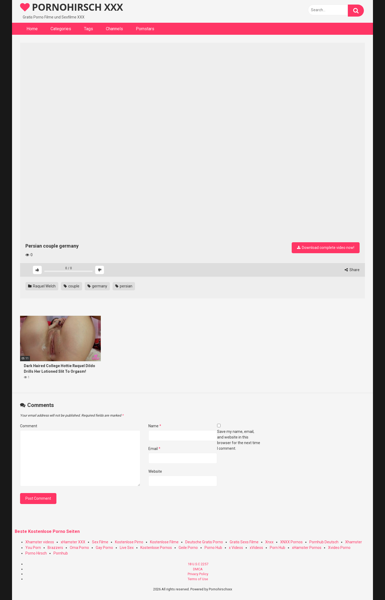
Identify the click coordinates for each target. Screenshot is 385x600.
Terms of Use (198, 579)
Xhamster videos (39, 542)
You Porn (33, 547)
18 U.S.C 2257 (198, 564)
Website (155, 471)
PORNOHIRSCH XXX (71, 7)
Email (154, 449)
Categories (61, 28)
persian (123, 286)
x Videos (236, 547)
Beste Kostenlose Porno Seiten (47, 531)
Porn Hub (277, 547)
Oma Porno (79, 547)
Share (352, 270)
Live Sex (127, 547)
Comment (28, 426)
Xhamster (353, 542)
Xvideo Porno (339, 547)
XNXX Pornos (291, 542)
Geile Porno (188, 547)
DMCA (198, 569)
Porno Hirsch (36, 553)
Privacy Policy (198, 574)
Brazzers (55, 547)
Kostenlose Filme (164, 542)
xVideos (256, 547)
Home (32, 28)
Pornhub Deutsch (323, 542)
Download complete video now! (325, 247)
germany (97, 286)
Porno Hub (213, 547)
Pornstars (145, 28)
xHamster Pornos (306, 547)
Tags (88, 28)
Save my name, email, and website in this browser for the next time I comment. (238, 440)
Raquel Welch (42, 286)
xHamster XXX (73, 542)
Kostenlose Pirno (129, 542)
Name (154, 426)
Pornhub (60, 553)
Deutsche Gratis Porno (204, 542)
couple (71, 286)
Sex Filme (100, 542)
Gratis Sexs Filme (244, 542)
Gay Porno (104, 547)
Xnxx (269, 542)
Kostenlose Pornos (156, 547)
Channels (114, 28)
